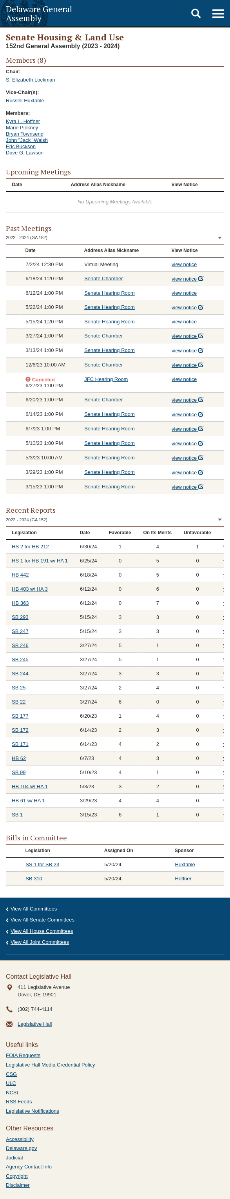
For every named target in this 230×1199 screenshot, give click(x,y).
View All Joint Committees (40, 942)
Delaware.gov (21, 1148)
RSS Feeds (19, 1102)
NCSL (13, 1093)
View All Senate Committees (42, 920)
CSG (11, 1074)
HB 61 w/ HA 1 (28, 801)
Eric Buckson (21, 146)
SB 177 (20, 716)
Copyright (17, 1176)
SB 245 (20, 659)
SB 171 (20, 744)
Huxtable (185, 864)
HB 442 (20, 575)
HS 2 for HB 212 (30, 547)
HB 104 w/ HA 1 (30, 786)
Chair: (13, 71)
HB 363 (20, 603)
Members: (18, 113)
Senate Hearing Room (109, 293)
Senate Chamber (103, 278)
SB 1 (17, 815)
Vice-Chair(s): (22, 92)
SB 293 (20, 617)
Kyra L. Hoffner (23, 121)
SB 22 (18, 702)
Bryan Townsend (24, 134)
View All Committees (34, 909)
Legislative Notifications (32, 1111)
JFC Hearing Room (106, 379)
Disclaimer (18, 1185)
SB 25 (18, 688)
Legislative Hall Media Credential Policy (50, 1065)
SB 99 (18, 772)
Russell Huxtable (25, 100)
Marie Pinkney (22, 128)
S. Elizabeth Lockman (30, 80)
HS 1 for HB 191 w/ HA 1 (40, 561)
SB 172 (20, 730)
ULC (11, 1083)
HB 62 (19, 758)
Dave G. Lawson (24, 153)
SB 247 (20, 631)
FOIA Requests (23, 1055)
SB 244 (20, 674)
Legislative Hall (35, 1024)
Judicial (14, 1158)
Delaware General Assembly (39, 13)
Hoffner (183, 879)
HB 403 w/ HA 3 (30, 589)
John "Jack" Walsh (27, 140)
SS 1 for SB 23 (42, 864)
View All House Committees (42, 931)
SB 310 (33, 879)
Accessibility (20, 1139)
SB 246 (20, 645)
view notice (184, 264)
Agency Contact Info (29, 1167)
